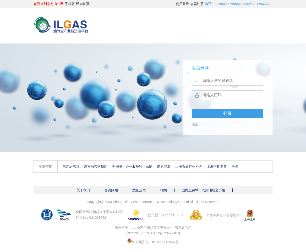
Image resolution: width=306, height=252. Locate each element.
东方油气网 (70, 166)
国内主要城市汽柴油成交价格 (203, 190)
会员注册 (197, 4)
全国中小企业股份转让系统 (132, 166)
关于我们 (83, 190)
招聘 (163, 190)
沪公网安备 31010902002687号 (155, 242)
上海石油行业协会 (188, 166)
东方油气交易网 (95, 166)
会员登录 (182, 4)
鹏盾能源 (163, 166)
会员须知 (111, 190)
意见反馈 (139, 190)
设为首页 (82, 4)
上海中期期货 (217, 166)
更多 (235, 166)
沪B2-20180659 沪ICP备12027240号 (153, 233)
